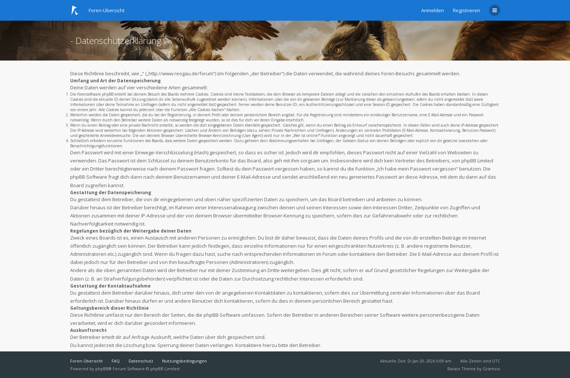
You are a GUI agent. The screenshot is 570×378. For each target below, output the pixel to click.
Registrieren (466, 10)
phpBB (101, 368)
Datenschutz (141, 361)
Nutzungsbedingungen (184, 361)
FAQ (116, 361)
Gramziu (491, 368)
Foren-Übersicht (86, 361)
